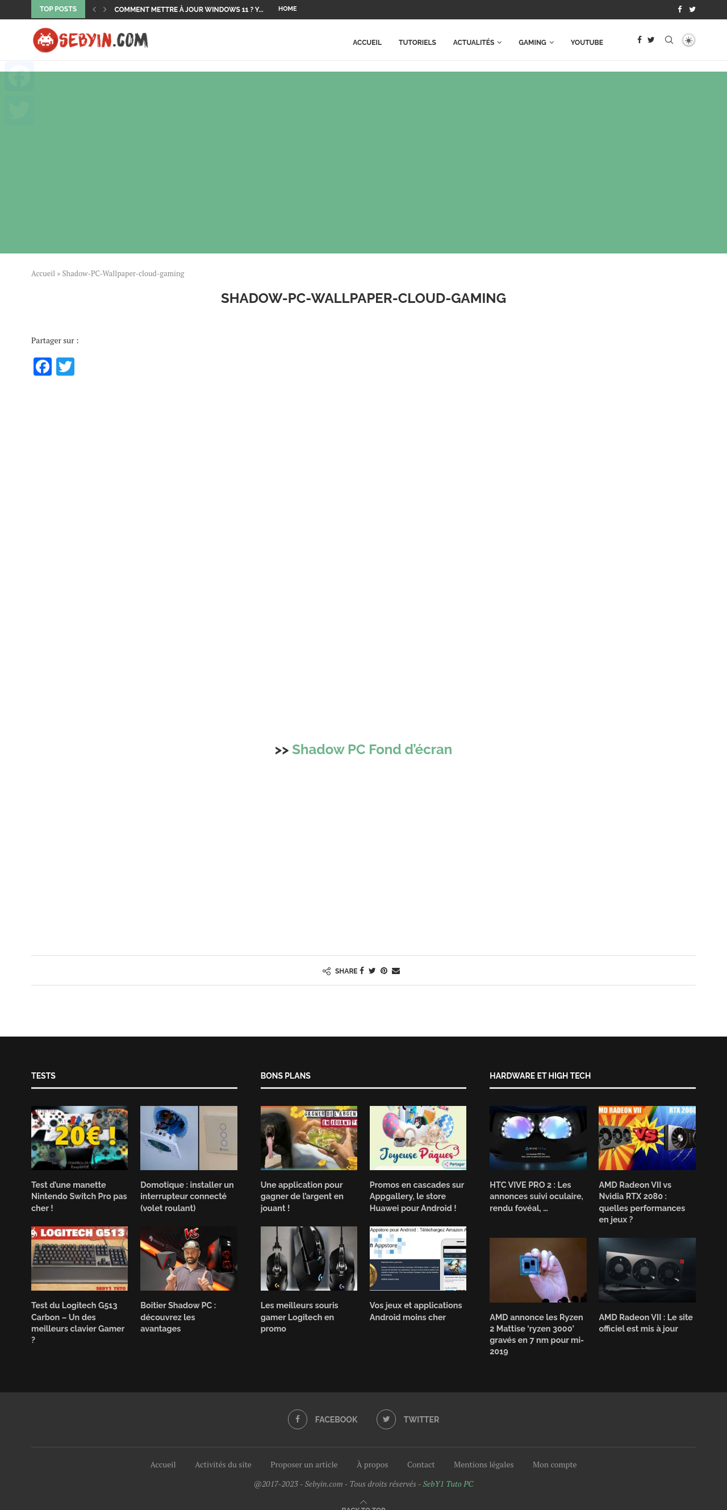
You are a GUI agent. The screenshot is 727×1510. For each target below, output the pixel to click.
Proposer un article (303, 1449)
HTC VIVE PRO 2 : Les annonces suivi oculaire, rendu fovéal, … (535, 1195)
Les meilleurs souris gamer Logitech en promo (298, 1314)
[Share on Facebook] (362, 969)
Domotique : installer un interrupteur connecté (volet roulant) (185, 1195)
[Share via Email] (396, 969)
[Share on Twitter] (372, 969)
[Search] (669, 41)
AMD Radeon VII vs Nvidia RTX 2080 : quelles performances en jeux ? (647, 1195)
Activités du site (223, 1449)
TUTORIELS (417, 41)
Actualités (474, 41)
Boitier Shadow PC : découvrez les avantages (187, 1309)
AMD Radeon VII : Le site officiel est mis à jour (644, 1309)
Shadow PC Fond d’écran (372, 749)
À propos (372, 1449)
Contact (421, 1449)
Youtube (587, 41)
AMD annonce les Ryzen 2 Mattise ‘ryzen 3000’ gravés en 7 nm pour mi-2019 (535, 1320)
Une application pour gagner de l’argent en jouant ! (301, 1195)
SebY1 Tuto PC (448, 1468)
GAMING (532, 41)
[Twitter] (692, 9)
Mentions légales (483, 1449)
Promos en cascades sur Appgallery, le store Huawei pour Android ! (416, 1195)
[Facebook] (680, 9)
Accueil (367, 41)
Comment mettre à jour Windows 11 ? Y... (188, 10)
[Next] (105, 9)
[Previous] (94, 9)
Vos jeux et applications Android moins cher (414, 1309)
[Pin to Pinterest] (384, 969)
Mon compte (555, 1449)
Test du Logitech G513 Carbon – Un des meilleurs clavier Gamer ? (79, 1314)
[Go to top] (364, 1495)
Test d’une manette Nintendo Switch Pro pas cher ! (77, 1195)
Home (287, 9)
